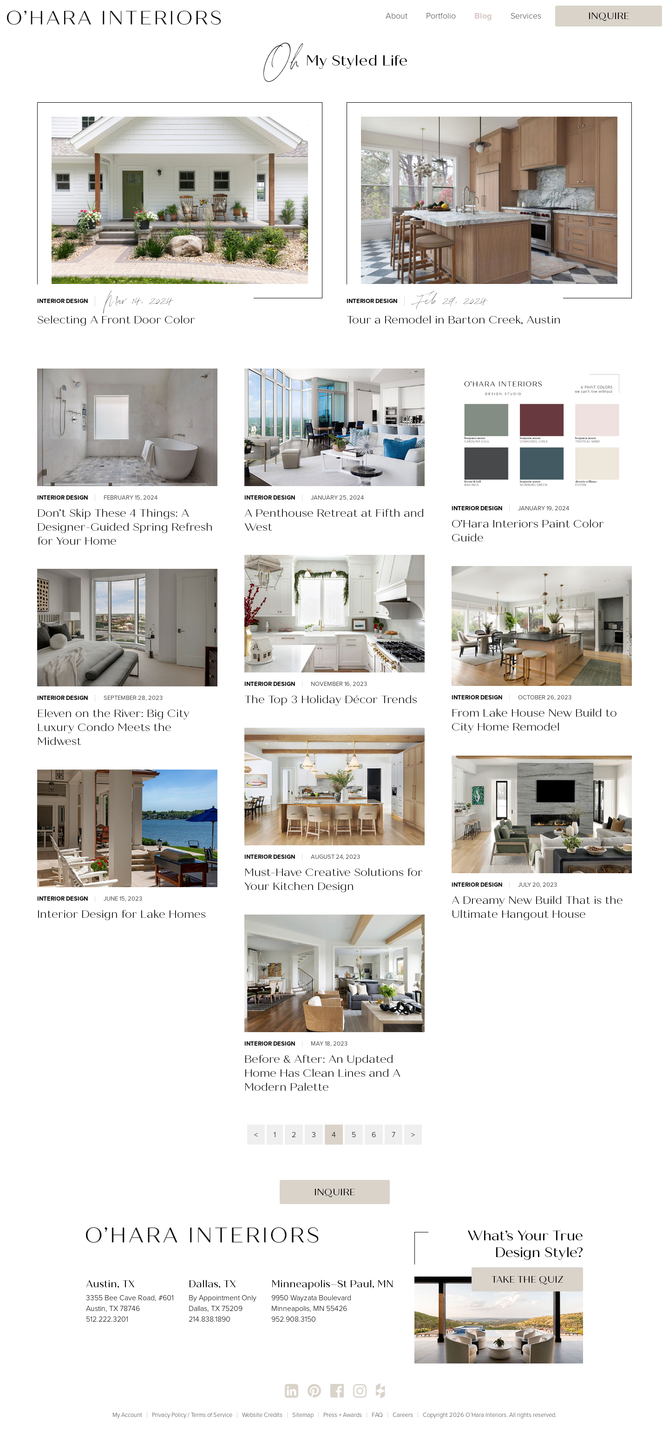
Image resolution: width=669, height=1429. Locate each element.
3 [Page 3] (314, 1134)
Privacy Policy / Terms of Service (192, 1414)
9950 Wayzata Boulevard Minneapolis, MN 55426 (311, 1303)
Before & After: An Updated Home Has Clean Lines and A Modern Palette (322, 1073)
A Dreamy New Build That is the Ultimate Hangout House (537, 907)
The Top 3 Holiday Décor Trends (330, 699)
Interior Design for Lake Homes (121, 914)
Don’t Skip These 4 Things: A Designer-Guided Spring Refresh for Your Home (125, 527)
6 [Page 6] (374, 1134)
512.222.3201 (107, 1319)
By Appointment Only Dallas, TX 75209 (222, 1303)
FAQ (377, 1414)
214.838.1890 (209, 1319)
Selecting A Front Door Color (116, 320)
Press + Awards (342, 1414)
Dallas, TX (212, 1284)
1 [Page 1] (275, 1134)
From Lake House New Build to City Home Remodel (534, 720)
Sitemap (303, 1414)
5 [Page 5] (354, 1134)
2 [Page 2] (294, 1134)
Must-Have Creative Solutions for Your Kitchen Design (333, 879)
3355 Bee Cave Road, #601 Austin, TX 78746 (130, 1303)
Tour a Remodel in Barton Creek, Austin (454, 320)
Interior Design (62, 300)
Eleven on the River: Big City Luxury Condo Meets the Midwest (113, 727)
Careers (403, 1414)
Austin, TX (110, 1284)
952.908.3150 (293, 1319)
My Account (127, 1414)
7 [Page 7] (393, 1134)
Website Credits (262, 1414)
